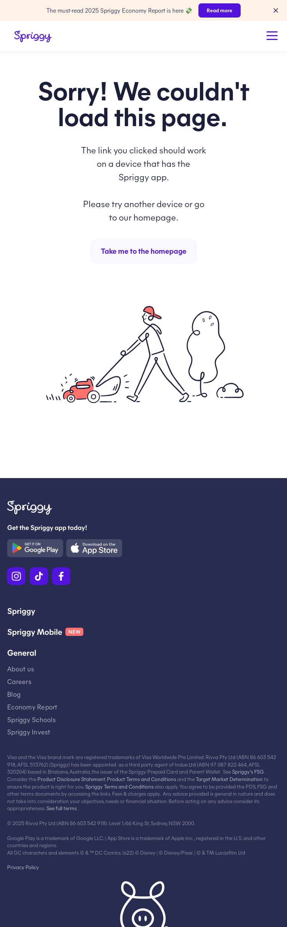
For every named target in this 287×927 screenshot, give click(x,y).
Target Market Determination (229, 779)
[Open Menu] (272, 36)
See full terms (61, 808)
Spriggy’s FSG (247, 771)
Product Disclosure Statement (71, 779)
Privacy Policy (23, 867)
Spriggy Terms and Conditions (119, 786)
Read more (219, 10)
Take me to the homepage (143, 251)
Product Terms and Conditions (141, 779)
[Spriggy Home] (33, 37)
